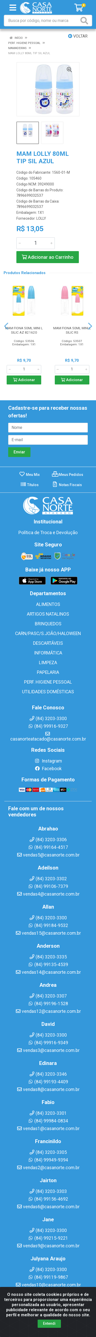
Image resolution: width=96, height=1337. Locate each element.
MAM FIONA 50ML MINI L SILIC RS (72, 330)
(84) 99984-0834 (48, 1120)
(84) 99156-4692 (48, 1199)
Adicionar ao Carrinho (47, 257)
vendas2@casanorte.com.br (48, 1167)
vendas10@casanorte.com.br (48, 1284)
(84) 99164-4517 (48, 847)
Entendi (49, 1323)
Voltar (78, 36)
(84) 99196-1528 (48, 1003)
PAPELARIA (48, 672)
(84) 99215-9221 (48, 1238)
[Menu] (12, 7)
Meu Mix (29, 475)
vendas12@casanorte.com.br (48, 1011)
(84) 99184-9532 (48, 925)
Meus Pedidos (67, 475)
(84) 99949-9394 (48, 1160)
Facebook (48, 768)
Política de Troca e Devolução (48, 532)
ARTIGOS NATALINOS (48, 614)
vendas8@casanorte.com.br (48, 1089)
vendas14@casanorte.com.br (48, 972)
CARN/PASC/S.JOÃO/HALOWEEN (48, 633)
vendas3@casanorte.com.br (48, 1050)
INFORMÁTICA (48, 652)
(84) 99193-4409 (48, 1081)
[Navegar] (6, 326)
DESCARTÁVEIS (48, 643)
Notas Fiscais (67, 485)
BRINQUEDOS (48, 623)
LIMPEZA (48, 662)
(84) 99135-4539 (48, 964)
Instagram (48, 761)
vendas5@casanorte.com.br (48, 855)
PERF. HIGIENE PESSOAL (48, 682)
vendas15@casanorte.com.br (48, 933)
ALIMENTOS (48, 604)
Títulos (29, 485)
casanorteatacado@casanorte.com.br (48, 736)
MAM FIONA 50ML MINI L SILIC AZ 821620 (24, 330)
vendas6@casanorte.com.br (48, 1206)
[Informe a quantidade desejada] (35, 243)
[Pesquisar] (85, 20)
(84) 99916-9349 (48, 1042)
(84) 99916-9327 (48, 726)
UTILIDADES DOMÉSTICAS (48, 691)
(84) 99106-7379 (48, 886)
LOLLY (41, 218)
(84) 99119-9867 (48, 1277)
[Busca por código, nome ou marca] (41, 20)
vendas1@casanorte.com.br (48, 1128)
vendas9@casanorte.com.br (48, 1245)
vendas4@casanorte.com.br (48, 894)
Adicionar (24, 380)
